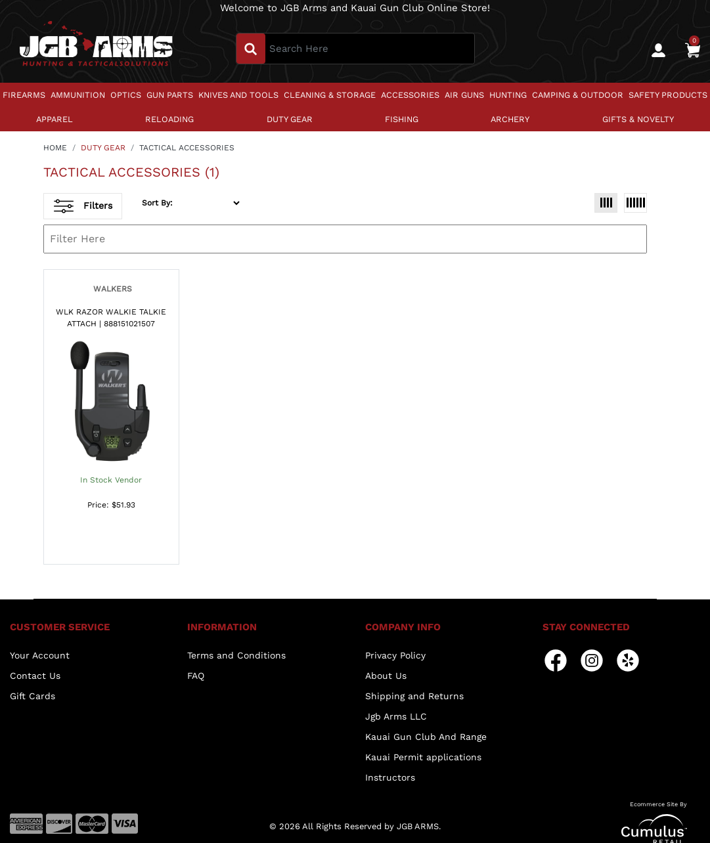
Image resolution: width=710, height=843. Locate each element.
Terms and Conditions (236, 655)
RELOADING (169, 119)
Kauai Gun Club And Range (426, 736)
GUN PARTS (169, 95)
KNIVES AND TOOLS (238, 95)
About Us (386, 675)
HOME (55, 147)
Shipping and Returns (414, 696)
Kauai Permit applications (423, 757)
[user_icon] (658, 50)
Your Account (40, 655)
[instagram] (592, 659)
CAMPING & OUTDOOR (577, 95)
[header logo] (96, 48)
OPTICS (125, 95)
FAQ (195, 675)
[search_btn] (250, 48)
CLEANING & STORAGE (330, 95)
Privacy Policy (395, 655)
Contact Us (35, 675)
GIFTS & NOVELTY (638, 119)
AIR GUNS (464, 95)
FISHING (401, 119)
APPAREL (54, 119)
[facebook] (556, 659)
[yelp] (628, 659)
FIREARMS (24, 95)
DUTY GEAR (290, 119)
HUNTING (508, 95)
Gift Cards (32, 696)
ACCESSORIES (410, 95)
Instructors (390, 777)
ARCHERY (510, 119)
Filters (83, 206)
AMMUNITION (78, 95)
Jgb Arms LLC (396, 716)
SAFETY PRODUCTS (668, 95)
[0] (692, 49)
